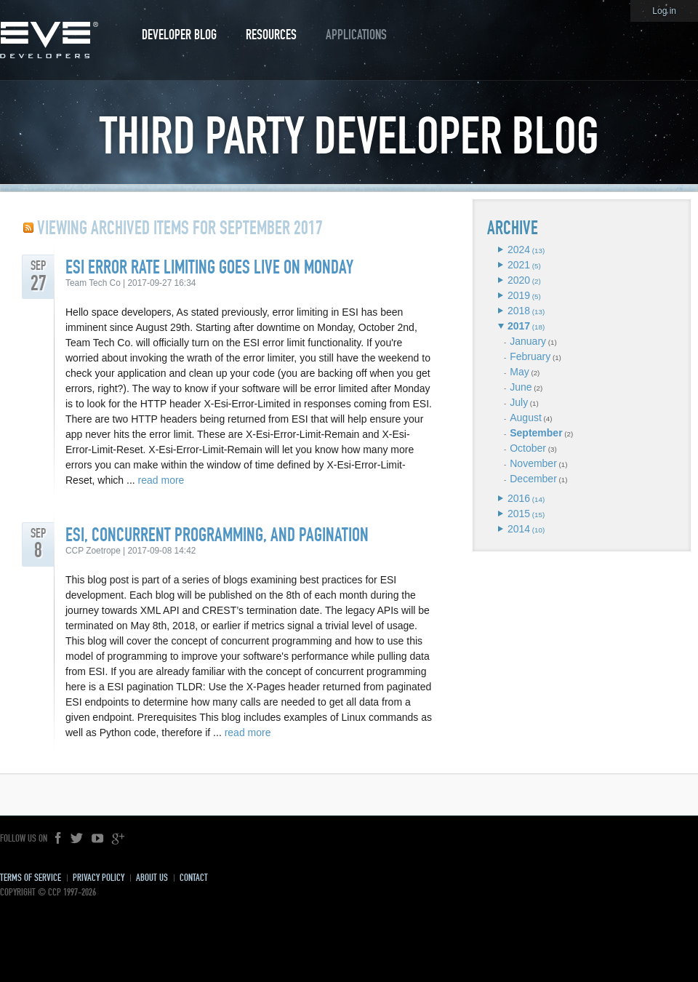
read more (161, 480)
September (536, 433)
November (533, 463)
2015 (519, 513)
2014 (519, 529)
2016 (519, 498)
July (519, 402)
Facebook (59, 838)
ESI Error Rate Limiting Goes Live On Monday (209, 267)
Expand (500, 249)
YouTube (97, 838)
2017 (519, 326)
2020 (519, 280)
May (519, 372)
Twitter (77, 838)
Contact (194, 877)
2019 (519, 295)
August (526, 417)
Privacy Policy (98, 877)
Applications (356, 34)
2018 (519, 310)
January (528, 341)
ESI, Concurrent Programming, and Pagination (217, 535)
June (520, 387)
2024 (519, 249)
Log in (664, 11)
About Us (152, 877)
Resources (271, 34)
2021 (519, 265)
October (528, 448)
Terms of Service (30, 877)
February (530, 356)
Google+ (117, 838)
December (533, 478)
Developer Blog (179, 34)
